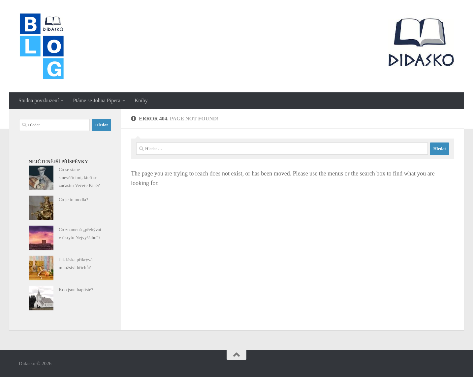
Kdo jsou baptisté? (76, 289)
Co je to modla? (73, 199)
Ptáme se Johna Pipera (96, 100)
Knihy (141, 100)
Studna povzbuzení (38, 100)
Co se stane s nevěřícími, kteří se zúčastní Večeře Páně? (79, 177)
